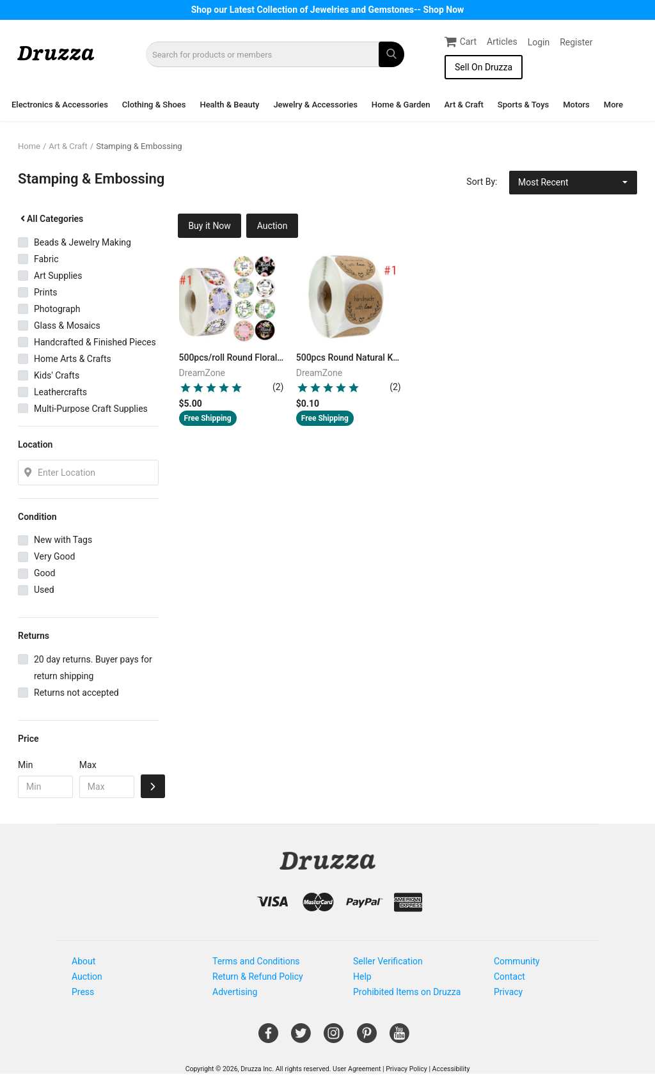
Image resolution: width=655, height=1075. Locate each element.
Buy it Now (209, 226)
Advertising (234, 992)
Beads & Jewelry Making (82, 242)
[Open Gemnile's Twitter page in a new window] (301, 1038)
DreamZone (202, 373)
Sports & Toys (523, 104)
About (83, 961)
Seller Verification (388, 961)
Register (576, 42)
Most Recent (543, 182)
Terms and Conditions (256, 961)
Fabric (46, 259)
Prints (46, 292)
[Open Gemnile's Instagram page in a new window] (333, 1038)
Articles (502, 41)
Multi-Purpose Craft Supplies (91, 409)
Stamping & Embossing (139, 146)
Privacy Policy (406, 1069)
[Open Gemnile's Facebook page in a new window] (268, 1038)
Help (362, 976)
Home (29, 146)
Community (517, 961)
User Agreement (357, 1069)
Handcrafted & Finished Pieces (95, 342)
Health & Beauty (229, 104)
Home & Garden (401, 104)
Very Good (54, 556)
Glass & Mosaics (67, 325)
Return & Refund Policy (257, 976)
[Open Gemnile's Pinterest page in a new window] (367, 1038)
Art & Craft (463, 104)
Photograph (57, 309)
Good (44, 573)
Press (83, 992)
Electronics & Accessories (60, 104)
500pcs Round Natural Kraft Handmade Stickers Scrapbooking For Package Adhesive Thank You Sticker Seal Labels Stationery (349, 357)
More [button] (613, 104)
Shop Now (443, 9)
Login (539, 42)
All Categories (50, 219)
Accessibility (451, 1069)
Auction (272, 226)
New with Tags (63, 540)
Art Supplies (58, 276)
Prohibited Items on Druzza (407, 992)
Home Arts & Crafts (72, 359)
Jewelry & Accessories (315, 104)
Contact (509, 976)
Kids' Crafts (56, 375)
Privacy (508, 992)
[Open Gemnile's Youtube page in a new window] (399, 1038)
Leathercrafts (60, 392)
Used (44, 590)
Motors (576, 104)
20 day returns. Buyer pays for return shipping (93, 667)
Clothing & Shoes (154, 104)
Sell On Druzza (483, 67)
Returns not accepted (76, 692)
